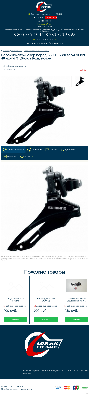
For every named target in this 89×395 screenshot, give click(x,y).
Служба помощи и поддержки (16, 389)
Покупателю (57, 370)
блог (51, 43)
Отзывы (83, 70)
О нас (68, 370)
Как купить (42, 43)
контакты (58, 43)
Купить (15, 319)
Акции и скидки (79, 370)
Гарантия (31, 43)
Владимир (46, 14)
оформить (51, 17)
